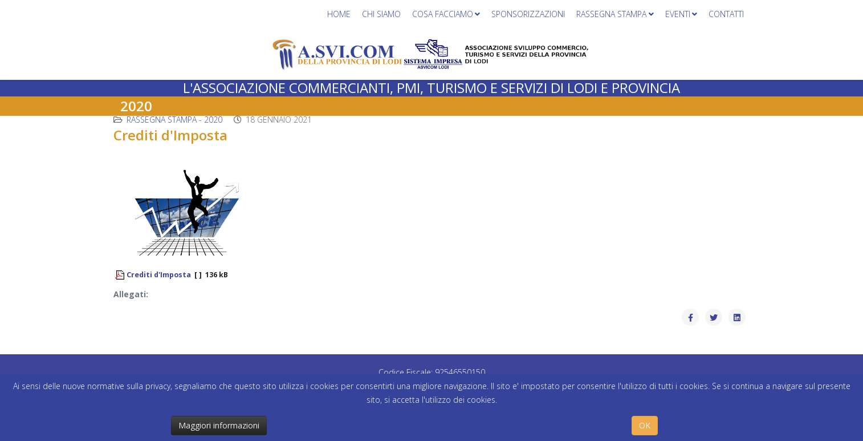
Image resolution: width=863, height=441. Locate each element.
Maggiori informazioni (218, 425)
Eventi (677, 14)
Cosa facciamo (442, 14)
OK (644, 425)
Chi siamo (381, 14)
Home (339, 14)
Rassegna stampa (611, 14)
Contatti (726, 14)
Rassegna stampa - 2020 (174, 119)
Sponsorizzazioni (528, 14)
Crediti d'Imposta (159, 275)
